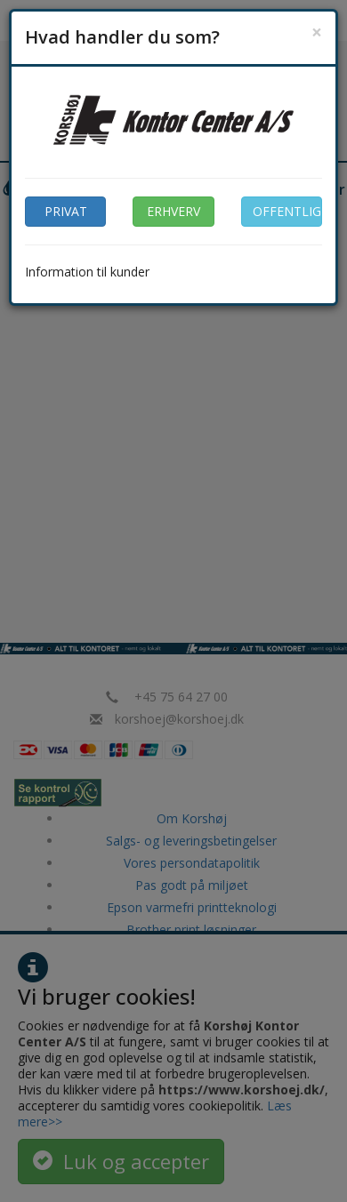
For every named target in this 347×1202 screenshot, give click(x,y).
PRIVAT (65, 211)
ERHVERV (173, 211)
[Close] (316, 32)
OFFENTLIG (287, 211)
